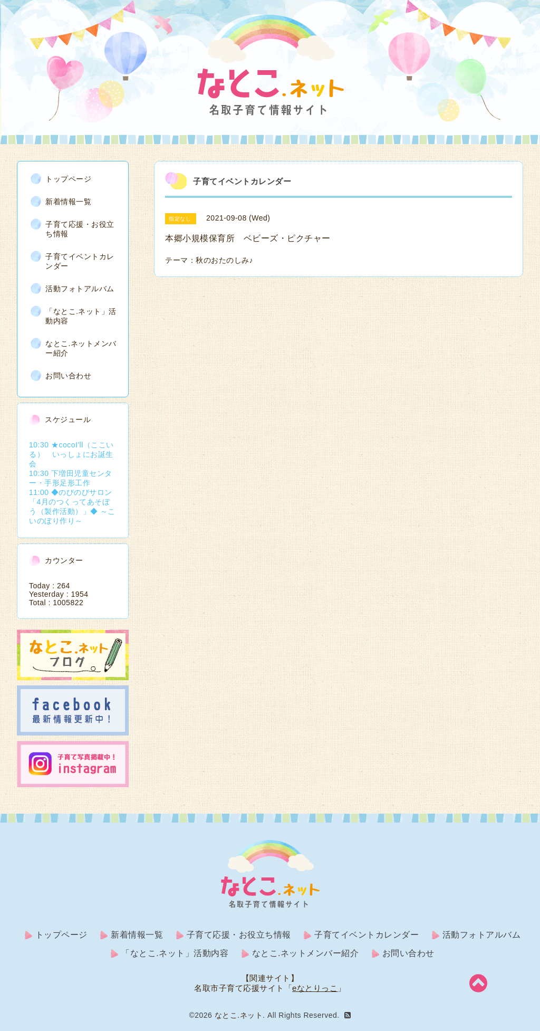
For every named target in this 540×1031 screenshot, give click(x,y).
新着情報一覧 (68, 201)
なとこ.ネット (239, 1015)
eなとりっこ (315, 988)
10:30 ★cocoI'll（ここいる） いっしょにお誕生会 (71, 454)
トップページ (68, 179)
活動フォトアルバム (79, 288)
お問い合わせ (68, 375)
